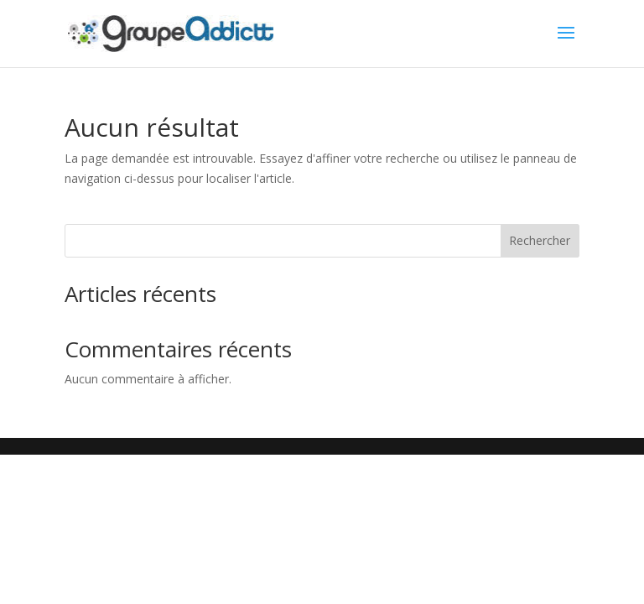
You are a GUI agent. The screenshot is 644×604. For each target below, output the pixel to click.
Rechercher (539, 240)
